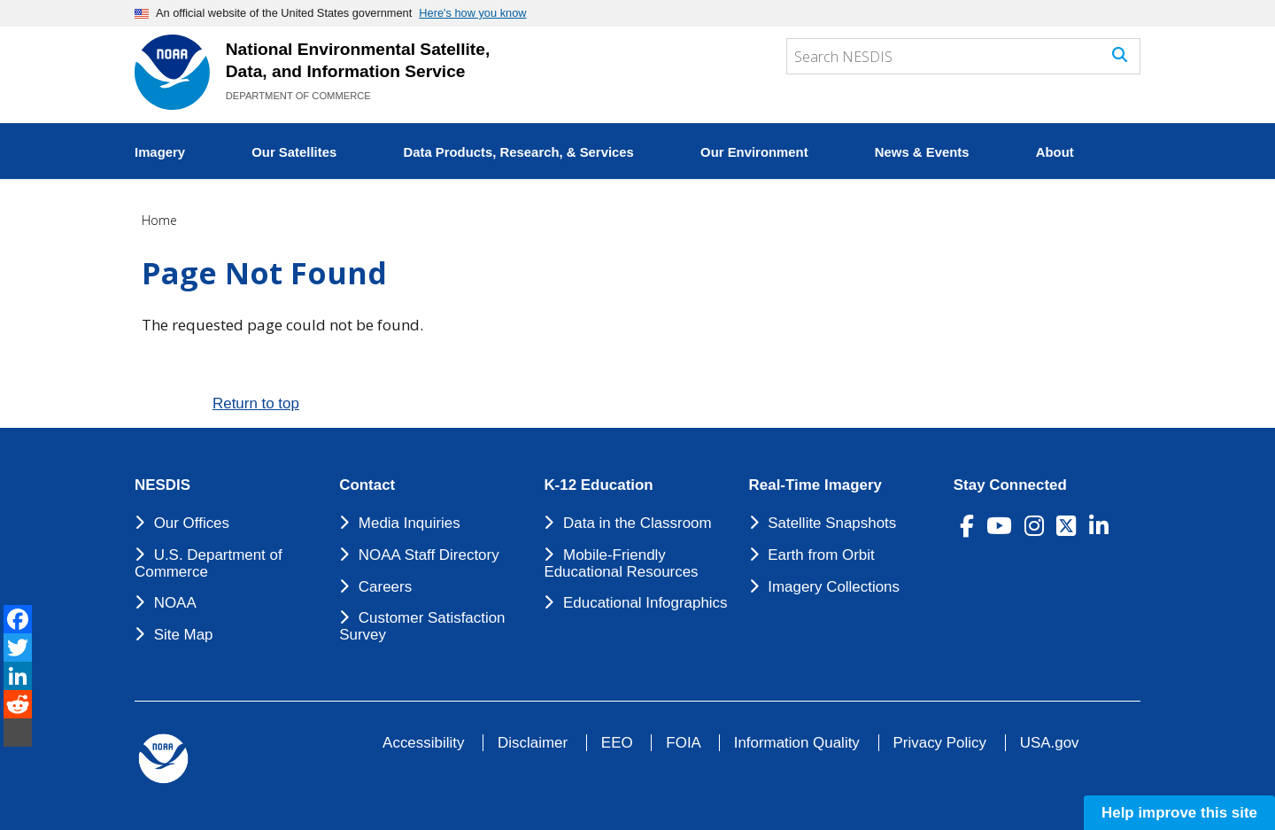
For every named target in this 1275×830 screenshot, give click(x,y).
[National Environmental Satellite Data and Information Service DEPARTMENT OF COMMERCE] (172, 72)
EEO (617, 742)
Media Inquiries (409, 523)
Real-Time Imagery (815, 485)
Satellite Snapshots (832, 523)
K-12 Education (598, 485)
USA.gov (1049, 742)
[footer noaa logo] (163, 758)
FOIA (683, 742)
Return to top (255, 403)
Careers (385, 586)
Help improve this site (1179, 812)
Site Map (183, 634)
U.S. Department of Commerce (208, 563)
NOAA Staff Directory (429, 555)
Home (159, 220)
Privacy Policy (939, 742)
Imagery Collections (834, 586)
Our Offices (191, 523)
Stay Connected (1010, 485)
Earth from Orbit (821, 555)
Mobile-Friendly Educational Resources (621, 563)
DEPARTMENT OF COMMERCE (298, 95)
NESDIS (162, 485)
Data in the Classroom (637, 523)
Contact (367, 485)
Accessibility (423, 742)
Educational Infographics (645, 602)
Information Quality (797, 742)
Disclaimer (533, 742)
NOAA (175, 602)
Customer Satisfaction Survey (422, 626)
